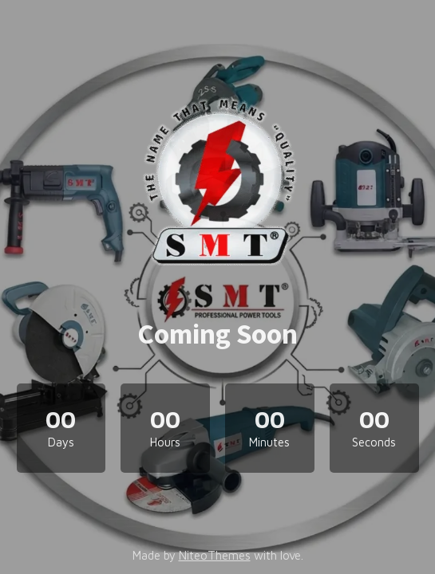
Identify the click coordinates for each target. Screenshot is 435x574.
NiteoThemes (215, 555)
